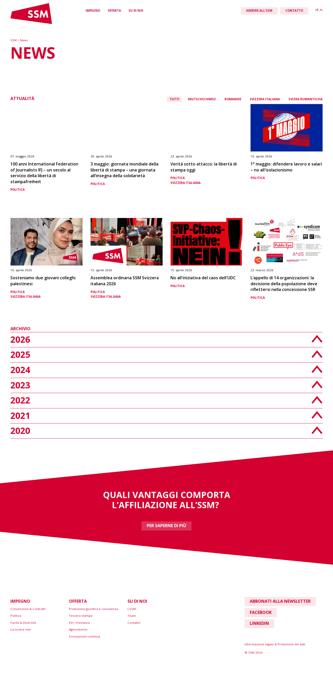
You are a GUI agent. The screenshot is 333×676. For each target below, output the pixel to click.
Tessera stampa (80, 616)
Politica (17, 189)
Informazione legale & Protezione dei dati (275, 644)
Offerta (114, 10)
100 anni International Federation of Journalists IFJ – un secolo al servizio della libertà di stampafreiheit (44, 172)
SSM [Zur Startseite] (13, 40)
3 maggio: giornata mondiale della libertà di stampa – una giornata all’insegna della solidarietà (124, 169)
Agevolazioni (78, 629)
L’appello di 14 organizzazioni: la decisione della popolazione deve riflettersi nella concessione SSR (284, 283)
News (24, 40)
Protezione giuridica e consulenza (93, 609)
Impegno (93, 10)
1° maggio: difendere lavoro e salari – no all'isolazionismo (286, 167)
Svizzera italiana (265, 99)
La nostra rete (20, 629)
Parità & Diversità (23, 623)
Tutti (174, 99)
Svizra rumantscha (306, 99)
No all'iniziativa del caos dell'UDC (203, 278)
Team (131, 616)
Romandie (233, 99)
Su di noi (136, 10)
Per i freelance (79, 623)
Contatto (133, 623)
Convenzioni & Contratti (28, 609)
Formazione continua (84, 636)
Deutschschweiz (202, 99)
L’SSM (131, 609)
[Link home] (31, 23)
